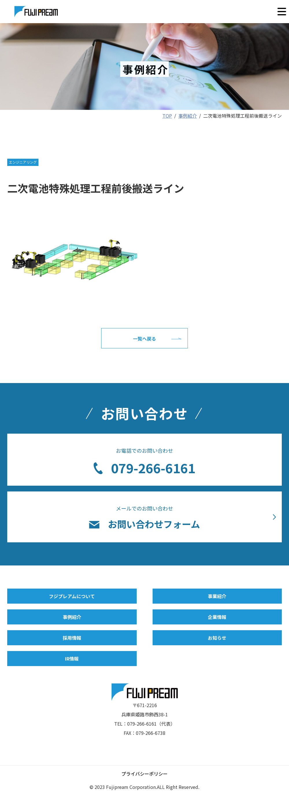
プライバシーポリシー (144, 773)
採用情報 (72, 637)
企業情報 (217, 616)
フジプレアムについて (72, 596)
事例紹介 (72, 616)
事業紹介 (217, 596)
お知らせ (217, 637)
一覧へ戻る (144, 338)
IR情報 (72, 658)
